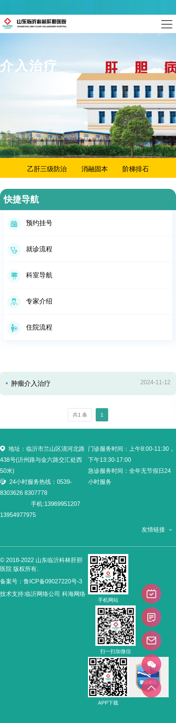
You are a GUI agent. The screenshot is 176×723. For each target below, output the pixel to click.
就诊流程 (29, 249)
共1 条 (80, 415)
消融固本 (94, 169)
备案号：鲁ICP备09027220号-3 (41, 581)
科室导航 (29, 275)
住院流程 (29, 327)
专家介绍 (29, 301)
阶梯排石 (135, 169)
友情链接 (153, 529)
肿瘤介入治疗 (30, 383)
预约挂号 (29, 223)
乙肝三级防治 (47, 169)
